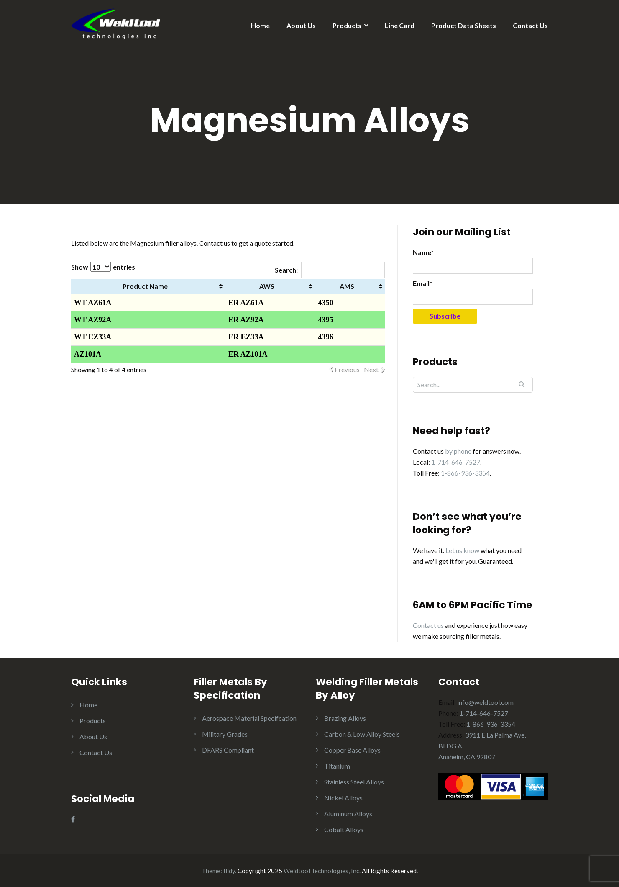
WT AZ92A (92, 320)
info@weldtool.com (485, 702)
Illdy (229, 870)
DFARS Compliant (228, 750)
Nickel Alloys (343, 798)
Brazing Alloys (345, 718)
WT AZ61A (92, 302)
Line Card (399, 25)
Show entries (103, 267)
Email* (473, 292)
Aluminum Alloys (348, 814)
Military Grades (225, 734)
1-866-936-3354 (465, 473)
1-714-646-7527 (455, 462)
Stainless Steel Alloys (354, 782)
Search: (330, 270)
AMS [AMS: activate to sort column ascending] (347, 286)
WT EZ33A (92, 337)
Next (371, 369)
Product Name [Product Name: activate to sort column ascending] (145, 286)
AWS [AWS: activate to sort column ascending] (266, 286)
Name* (473, 261)
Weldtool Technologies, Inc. (322, 870)
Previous (347, 369)
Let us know (462, 550)
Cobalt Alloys (343, 829)
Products (347, 25)
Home (260, 25)
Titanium (337, 766)
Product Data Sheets (463, 25)
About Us (301, 25)
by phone (458, 451)
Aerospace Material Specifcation (249, 718)
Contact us (428, 625)
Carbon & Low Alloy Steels (362, 734)
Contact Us (530, 25)
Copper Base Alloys (352, 750)
